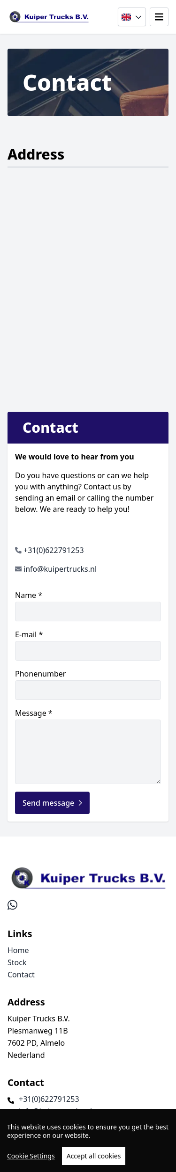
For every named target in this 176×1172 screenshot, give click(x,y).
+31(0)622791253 (53, 550)
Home (18, 950)
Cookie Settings (31, 1155)
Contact (21, 974)
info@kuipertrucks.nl (60, 569)
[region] (88, 1140)
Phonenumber (88, 684)
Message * (88, 746)
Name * (88, 605)
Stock (17, 962)
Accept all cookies (94, 1155)
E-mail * (88, 645)
